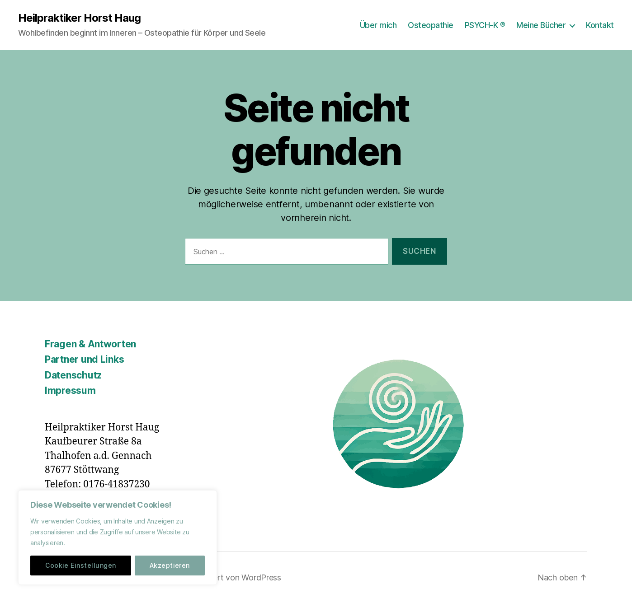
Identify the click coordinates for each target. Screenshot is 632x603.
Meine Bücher (541, 25)
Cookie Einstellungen (80, 565)
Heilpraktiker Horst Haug (79, 18)
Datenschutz (73, 375)
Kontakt (600, 25)
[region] (117, 537)
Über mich (378, 25)
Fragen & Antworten (90, 344)
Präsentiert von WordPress (232, 577)
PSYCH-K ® (485, 25)
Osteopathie (430, 25)
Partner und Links (84, 359)
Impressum (70, 390)
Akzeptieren (170, 565)
